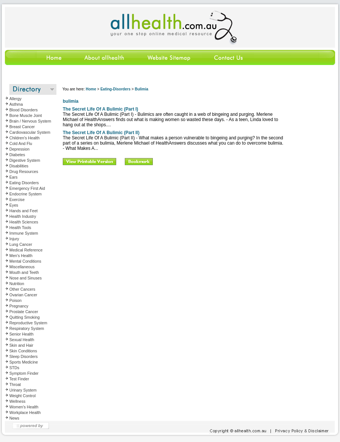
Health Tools (20, 227)
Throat (15, 384)
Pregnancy (18, 306)
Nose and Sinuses (25, 278)
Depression (19, 149)
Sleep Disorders (23, 356)
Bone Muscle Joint (25, 115)
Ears (13, 177)
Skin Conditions (23, 351)
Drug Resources (23, 171)
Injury (14, 239)
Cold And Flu (20, 143)
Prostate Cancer (23, 311)
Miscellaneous (22, 267)
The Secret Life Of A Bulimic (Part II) (101, 132)
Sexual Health (21, 339)
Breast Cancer (22, 126)
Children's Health (24, 138)
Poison (15, 300)
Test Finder (19, 379)
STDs (14, 367)
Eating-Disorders (116, 89)
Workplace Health (25, 412)
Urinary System (23, 390)
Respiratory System (26, 328)
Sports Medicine (23, 362)
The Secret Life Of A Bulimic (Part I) (100, 109)
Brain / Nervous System (30, 121)
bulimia (70, 101)
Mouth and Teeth (24, 272)
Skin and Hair (21, 345)
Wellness (17, 401)
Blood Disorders (23, 110)
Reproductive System (28, 323)
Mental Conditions (25, 261)
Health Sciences (23, 222)
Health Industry (22, 216)
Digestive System (24, 160)
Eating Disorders (24, 182)
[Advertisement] (148, 220)
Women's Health (23, 407)
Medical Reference (26, 250)
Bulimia (141, 89)
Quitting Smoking (24, 317)
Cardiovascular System (29, 132)
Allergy (15, 98)
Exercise (17, 199)
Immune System (23, 233)
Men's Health (21, 255)
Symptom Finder (23, 373)
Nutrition (16, 283)
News (14, 418)
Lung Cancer (20, 244)
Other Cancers (22, 289)
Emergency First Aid (27, 188)
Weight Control (22, 395)
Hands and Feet (23, 210)
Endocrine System (25, 194)
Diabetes (17, 154)
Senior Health (21, 334)
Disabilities (18, 166)
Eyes (13, 205)
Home (91, 89)
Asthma (16, 104)
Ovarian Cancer (23, 295)
